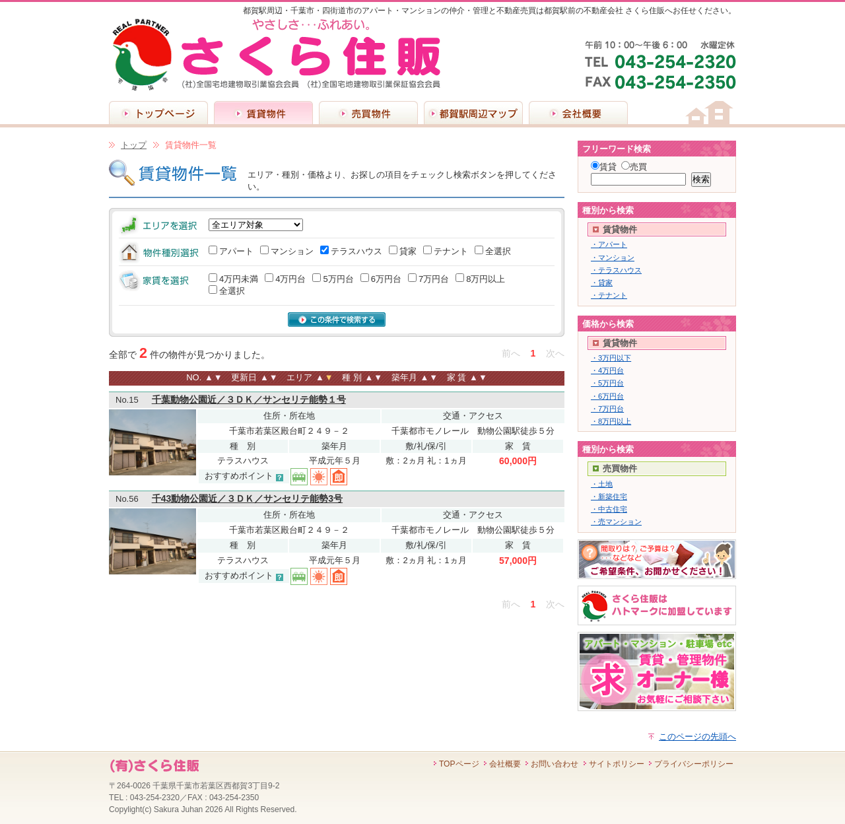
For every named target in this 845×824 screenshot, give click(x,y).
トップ (134, 145)
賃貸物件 (263, 112)
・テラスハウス (616, 270)
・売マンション (616, 522)
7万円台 (434, 279)
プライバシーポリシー (693, 764)
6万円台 (386, 279)
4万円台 (290, 279)
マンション (292, 251)
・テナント (609, 295)
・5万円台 (607, 383)
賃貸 (608, 167)
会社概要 (578, 112)
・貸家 (602, 283)
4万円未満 (238, 279)
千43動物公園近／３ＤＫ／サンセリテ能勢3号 (247, 498)
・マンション (612, 257)
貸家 (408, 251)
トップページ (158, 112)
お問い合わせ (554, 764)
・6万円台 (607, 396)
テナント (451, 251)
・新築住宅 (609, 496)
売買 (638, 167)
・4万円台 (607, 370)
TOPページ (459, 764)
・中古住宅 (609, 509)
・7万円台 (607, 409)
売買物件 (368, 112)
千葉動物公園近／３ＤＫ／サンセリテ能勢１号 (249, 399)
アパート (236, 251)
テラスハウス (356, 251)
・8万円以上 (611, 421)
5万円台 (338, 279)
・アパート (609, 244)
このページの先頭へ (697, 736)
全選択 (498, 251)
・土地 (602, 484)
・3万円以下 (611, 358)
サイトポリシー (616, 764)
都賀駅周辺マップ (473, 112)
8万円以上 (485, 279)
